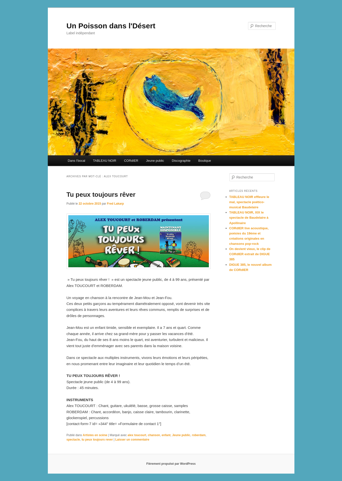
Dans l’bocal (76, 160)
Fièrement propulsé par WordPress (171, 463)
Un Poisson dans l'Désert (111, 26)
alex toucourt (136, 435)
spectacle (73, 439)
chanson (154, 435)
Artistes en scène (95, 435)
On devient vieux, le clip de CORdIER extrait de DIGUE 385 (249, 254)
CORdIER (131, 160)
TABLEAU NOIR (104, 160)
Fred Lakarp (115, 203)
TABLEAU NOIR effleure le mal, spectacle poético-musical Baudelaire (249, 202)
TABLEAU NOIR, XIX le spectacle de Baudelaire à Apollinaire (249, 218)
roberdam (198, 435)
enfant (166, 435)
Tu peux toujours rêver (101, 194)
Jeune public (155, 160)
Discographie (181, 160)
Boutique (204, 160)
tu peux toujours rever (97, 439)
